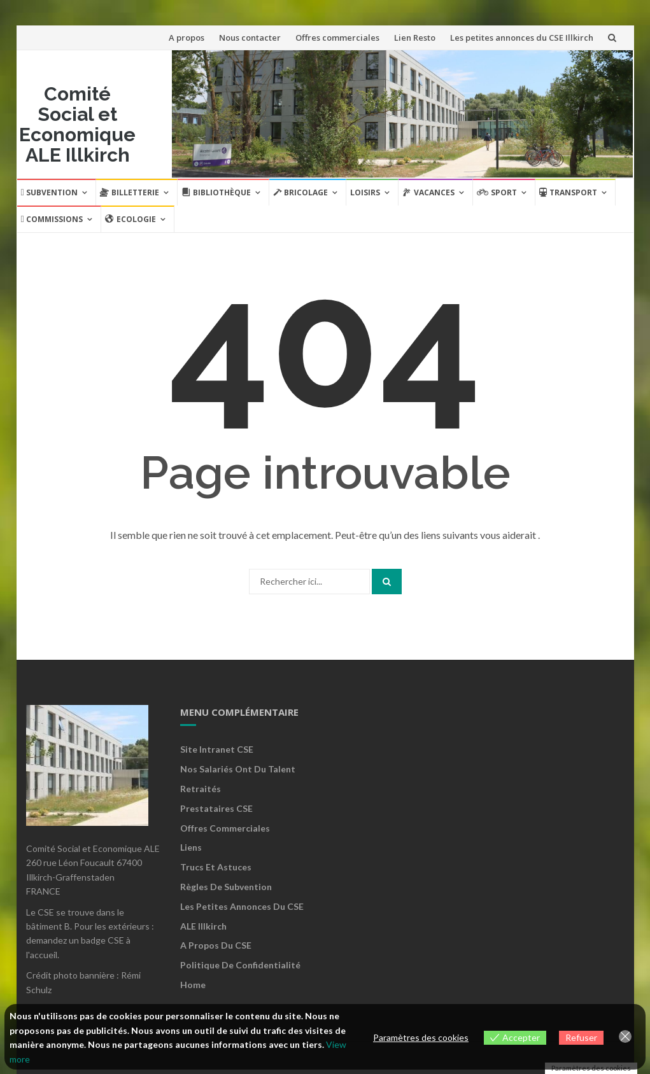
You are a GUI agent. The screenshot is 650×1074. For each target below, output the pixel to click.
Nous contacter (250, 37)
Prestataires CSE (216, 808)
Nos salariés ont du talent (237, 769)
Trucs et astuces (215, 866)
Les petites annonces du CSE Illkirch (521, 37)
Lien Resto (414, 37)
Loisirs (365, 192)
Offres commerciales (337, 37)
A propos (186, 37)
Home (193, 984)
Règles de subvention (226, 886)
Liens (191, 847)
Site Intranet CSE (216, 749)
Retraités (200, 788)
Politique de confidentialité (240, 964)
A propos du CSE (215, 945)
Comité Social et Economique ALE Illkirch (77, 124)
